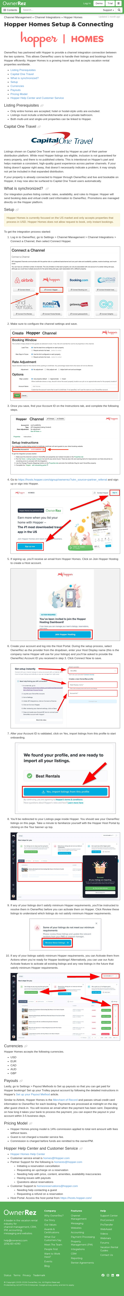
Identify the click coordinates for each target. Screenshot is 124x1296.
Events (48, 1261)
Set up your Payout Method (33, 1094)
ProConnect (107, 1220)
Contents (10, 10)
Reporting (76, 1258)
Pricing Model (18, 94)
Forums (104, 1242)
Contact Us (106, 1255)
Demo (99, 3)
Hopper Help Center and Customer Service (37, 98)
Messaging (77, 1223)
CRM (74, 1253)
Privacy (27, 1275)
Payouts (15, 90)
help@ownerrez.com (15, 1240)
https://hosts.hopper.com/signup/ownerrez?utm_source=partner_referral (62, 479)
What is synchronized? (24, 78)
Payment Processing (83, 1237)
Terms (16, 1275)
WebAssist (106, 1229)
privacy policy (52, 1285)
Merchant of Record (65, 1099)
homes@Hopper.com (56, 1158)
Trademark (39, 1275)
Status (7, 1275)
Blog (47, 1266)
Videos (104, 1233)
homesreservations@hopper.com (57, 1186)
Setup (14, 82)
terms (65, 1285)
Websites (76, 1227)
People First (51, 1249)
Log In (87, 3)
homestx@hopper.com (68, 1162)
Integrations (78, 1249)
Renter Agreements (82, 1262)
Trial (110, 3)
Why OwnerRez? (54, 1215)
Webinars (105, 1238)
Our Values (50, 1224)
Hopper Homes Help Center (27, 1154)
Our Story (49, 1220)
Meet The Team (53, 1244)
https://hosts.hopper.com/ (76, 1198)
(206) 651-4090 (12, 1243)
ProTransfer (106, 1224)
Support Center (109, 1215)
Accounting (77, 1232)
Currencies (17, 86)
